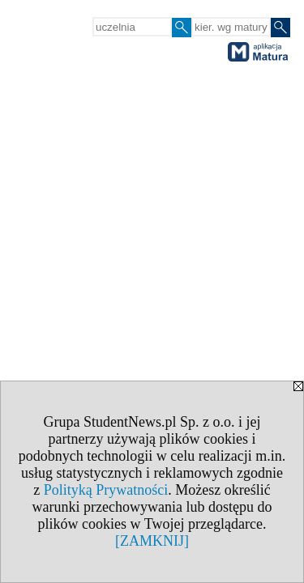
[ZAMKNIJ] (152, 541)
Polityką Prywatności (106, 490)
